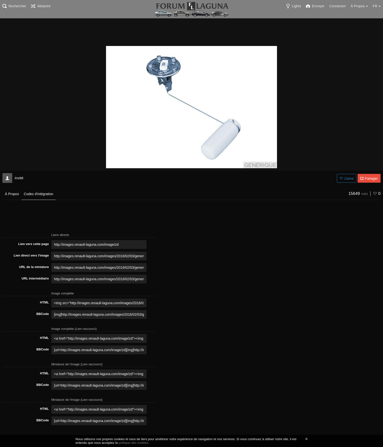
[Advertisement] (191, 32)
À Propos (12, 194)
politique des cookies (133, 443)
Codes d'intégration (38, 194)
